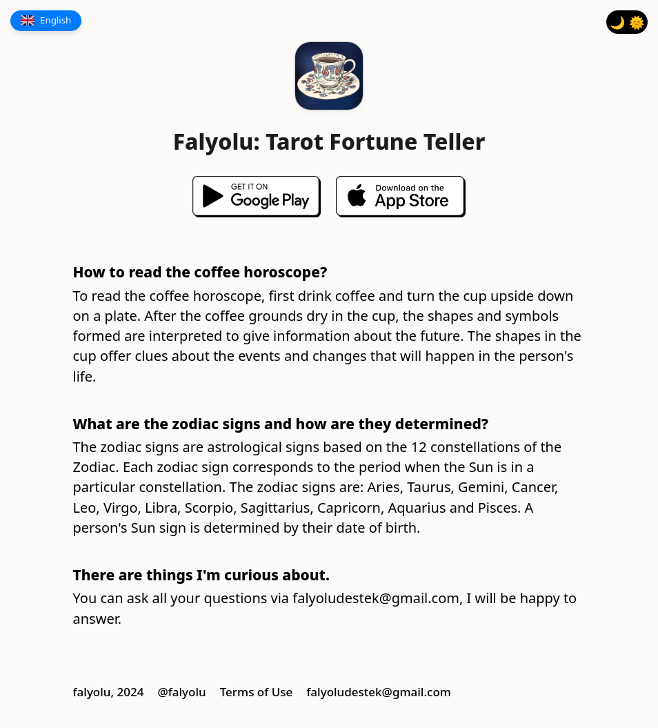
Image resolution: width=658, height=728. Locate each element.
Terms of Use (256, 692)
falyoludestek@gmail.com (375, 598)
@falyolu (181, 692)
